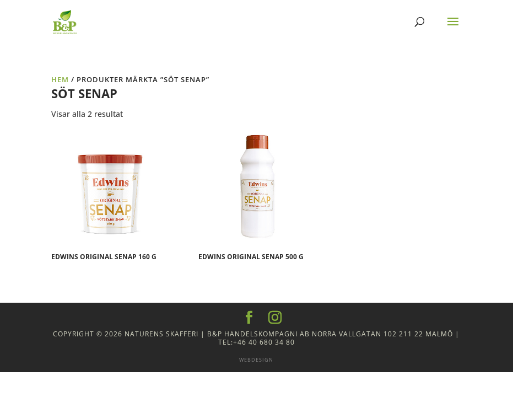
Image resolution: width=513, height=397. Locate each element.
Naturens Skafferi (161, 334)
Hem (60, 79)
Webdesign (256, 359)
